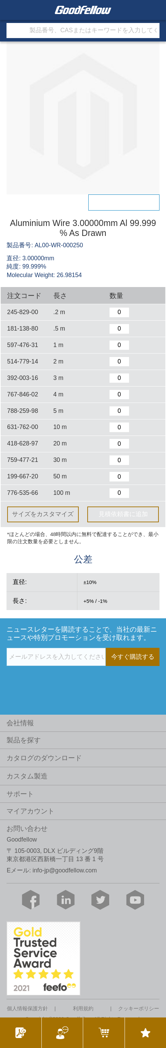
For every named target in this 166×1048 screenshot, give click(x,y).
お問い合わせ (27, 828)
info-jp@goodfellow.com (65, 870)
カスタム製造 (27, 776)
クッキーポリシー (138, 1008)
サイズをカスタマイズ (43, 514)
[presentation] (59, 680)
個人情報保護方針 (27, 1008)
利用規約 (83, 1008)
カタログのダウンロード (44, 758)
